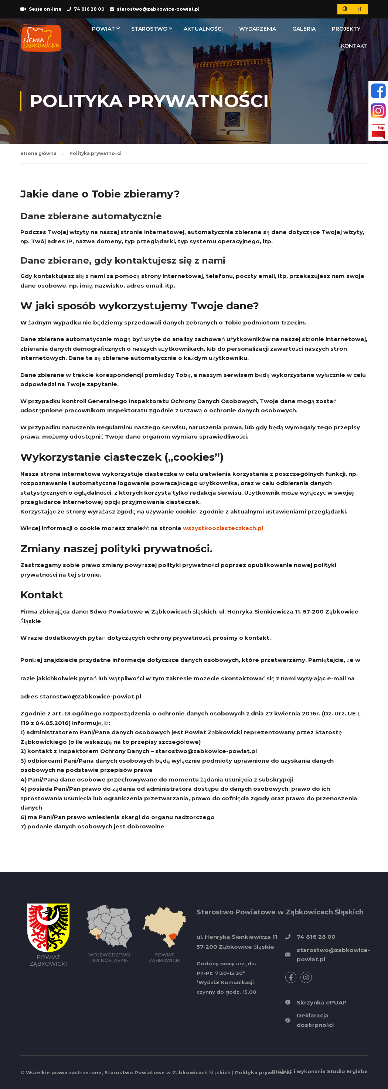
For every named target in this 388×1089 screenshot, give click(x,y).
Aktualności (203, 28)
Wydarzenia (257, 28)
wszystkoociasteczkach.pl (223, 528)
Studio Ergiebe (347, 1071)
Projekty (346, 28)
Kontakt (354, 45)
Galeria (304, 28)
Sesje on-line (45, 9)
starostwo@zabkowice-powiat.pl (90, 696)
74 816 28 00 (89, 9)
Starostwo (149, 28)
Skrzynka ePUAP (322, 1002)
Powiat (103, 28)
